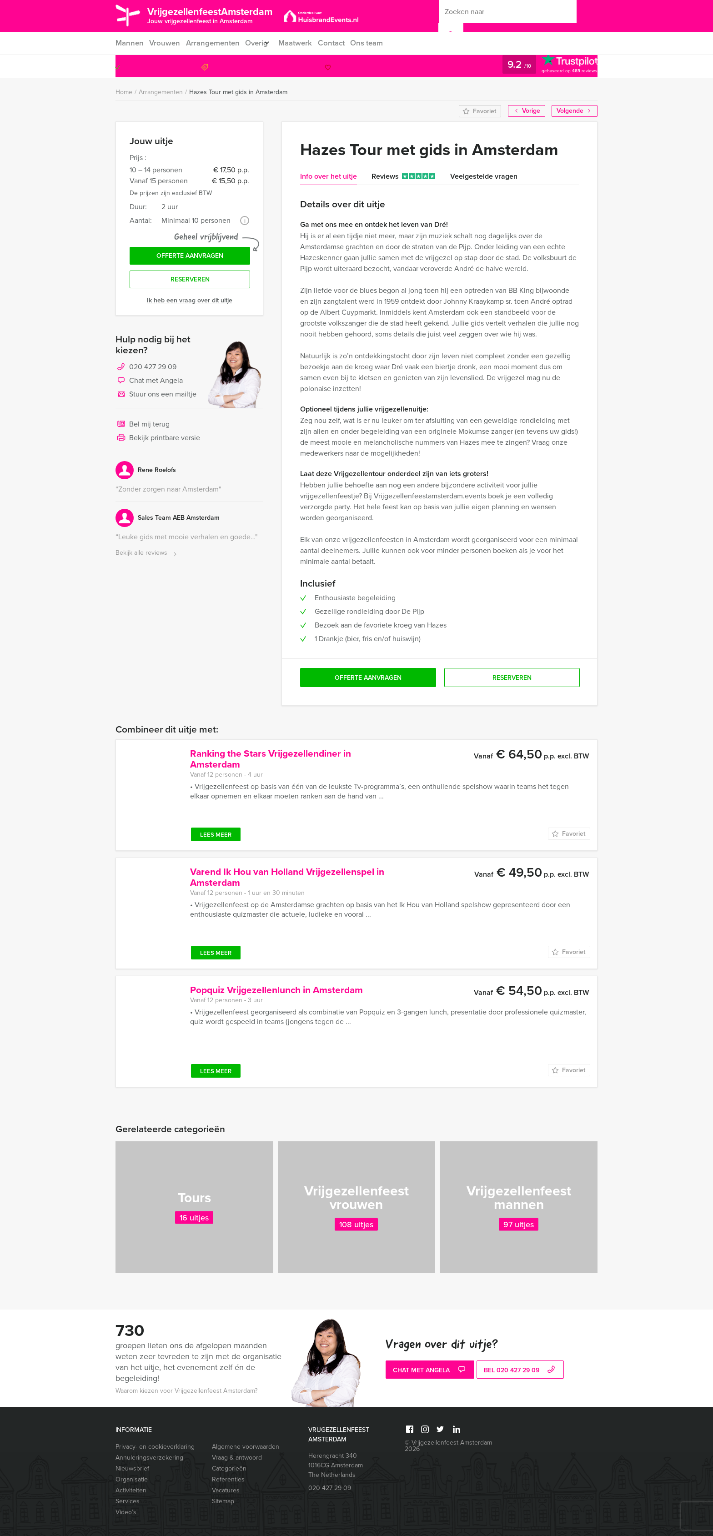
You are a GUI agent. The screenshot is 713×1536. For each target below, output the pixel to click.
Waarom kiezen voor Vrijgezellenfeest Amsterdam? (186, 1390)
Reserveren (190, 283)
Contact (341, 43)
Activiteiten (130, 1490)
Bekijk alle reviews (147, 558)
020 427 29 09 (560, 66)
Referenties (228, 1479)
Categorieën (229, 1468)
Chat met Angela (149, 386)
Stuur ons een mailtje (155, 399)
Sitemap (223, 1501)
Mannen (128, 43)
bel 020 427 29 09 (520, 1370)
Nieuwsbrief (132, 1468)
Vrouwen (165, 43)
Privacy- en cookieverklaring (155, 1446)
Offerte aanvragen (189, 257)
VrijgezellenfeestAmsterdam (226, 15)
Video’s (125, 1512)
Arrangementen (214, 43)
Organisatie (131, 1479)
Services (127, 1501)
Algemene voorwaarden (245, 1446)
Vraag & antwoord (237, 1457)
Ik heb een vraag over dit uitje (189, 305)
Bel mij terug (142, 429)
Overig (259, 43)
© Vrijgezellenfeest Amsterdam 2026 (448, 1446)
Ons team (378, 43)
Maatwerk (304, 43)
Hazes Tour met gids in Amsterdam (238, 92)
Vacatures (226, 1490)
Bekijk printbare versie (157, 443)
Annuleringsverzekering (149, 1457)
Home (123, 92)
